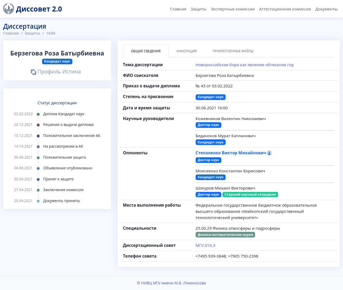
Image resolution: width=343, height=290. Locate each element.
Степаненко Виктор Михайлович (233, 152)
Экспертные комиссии (233, 9)
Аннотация (186, 51)
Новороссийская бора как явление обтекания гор (245, 64)
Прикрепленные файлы (232, 51)
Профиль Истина (56, 72)
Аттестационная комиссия (285, 9)
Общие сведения (146, 51)
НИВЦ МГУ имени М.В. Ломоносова (173, 282)
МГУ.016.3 (205, 245)
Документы (326, 9)
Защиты (198, 9)
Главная (178, 9)
